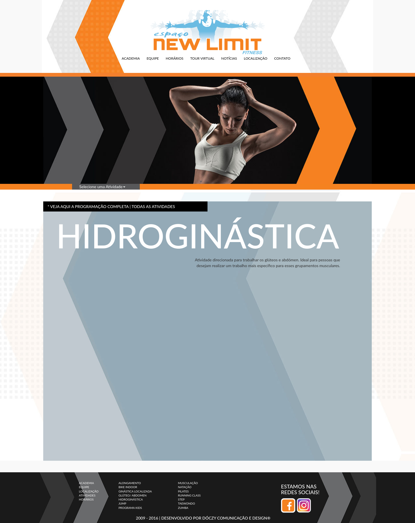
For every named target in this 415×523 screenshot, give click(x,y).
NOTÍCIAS (229, 58)
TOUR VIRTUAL (202, 58)
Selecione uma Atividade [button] (102, 186)
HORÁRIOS (174, 58)
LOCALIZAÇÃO (255, 58)
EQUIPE (153, 58)
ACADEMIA (131, 58)
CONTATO (282, 58)
